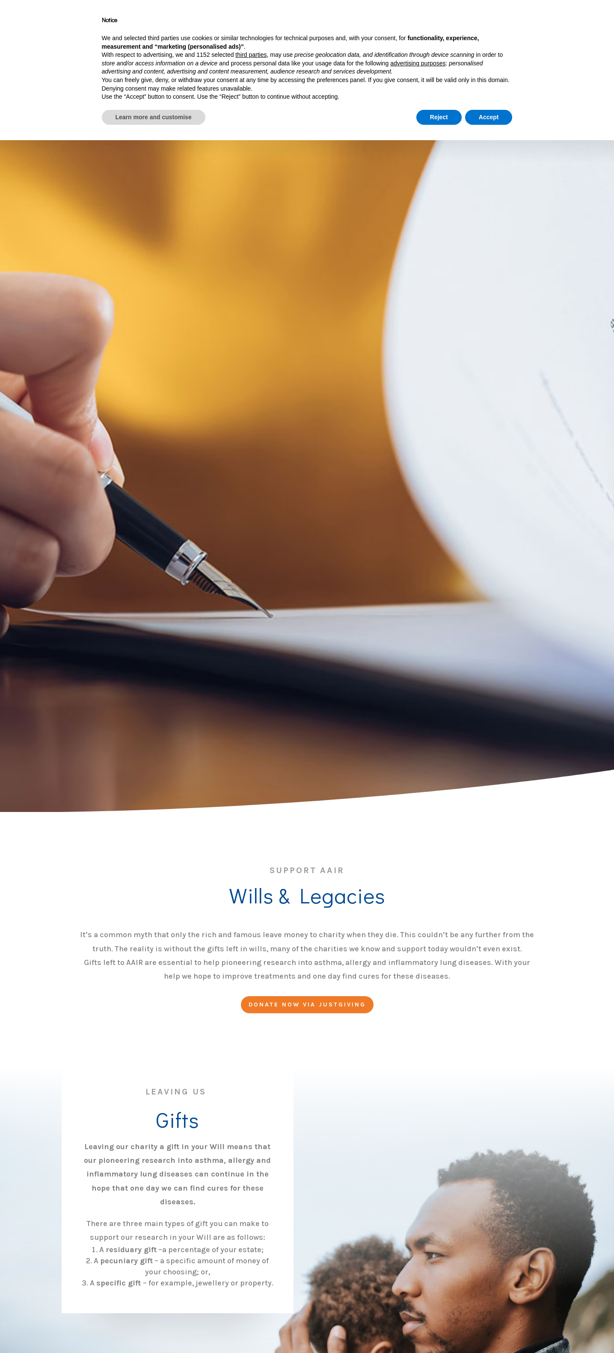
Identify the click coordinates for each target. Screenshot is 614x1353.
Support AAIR (329, 23)
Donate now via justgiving (307, 1004)
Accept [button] (489, 1329)
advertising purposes (417, 1275)
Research (453, 23)
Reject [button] (439, 1329)
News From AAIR (511, 23)
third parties (251, 1267)
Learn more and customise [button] (154, 1329)
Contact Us (565, 23)
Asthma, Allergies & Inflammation (398, 23)
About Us (276, 23)
